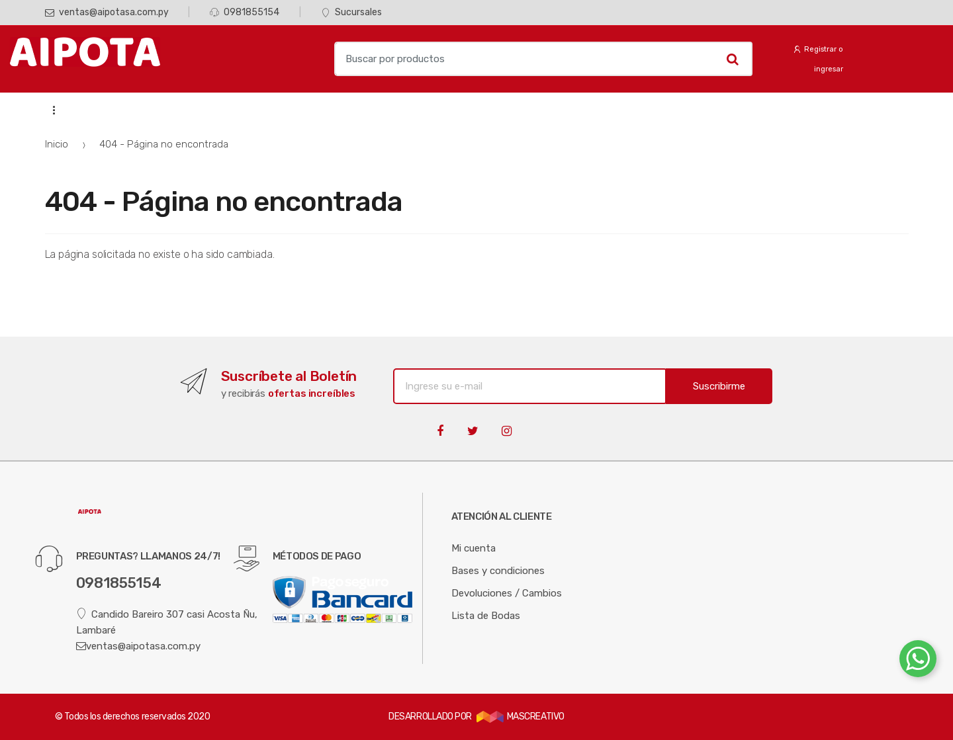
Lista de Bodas (485, 616)
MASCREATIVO (520, 716)
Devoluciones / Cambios (506, 593)
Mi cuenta (473, 548)
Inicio (56, 144)
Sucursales (351, 12)
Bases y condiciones (498, 571)
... (49, 109)
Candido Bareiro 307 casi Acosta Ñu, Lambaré (167, 622)
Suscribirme (719, 386)
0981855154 (244, 12)
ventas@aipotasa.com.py (107, 12)
